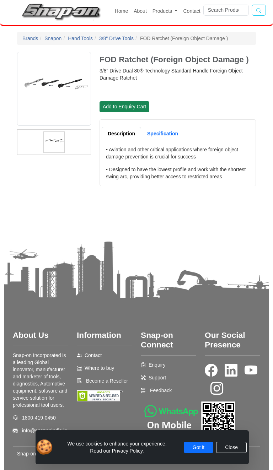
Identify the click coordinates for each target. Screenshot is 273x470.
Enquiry (157, 365)
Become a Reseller (106, 381)
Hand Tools (80, 38)
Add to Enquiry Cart (124, 106)
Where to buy (99, 368)
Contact (191, 11)
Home (121, 11)
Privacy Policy (127, 451)
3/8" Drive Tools (116, 38)
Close (231, 447)
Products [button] (162, 11)
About (140, 11)
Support (157, 377)
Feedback (161, 390)
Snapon (52, 38)
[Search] (226, 10)
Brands (30, 38)
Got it (198, 447)
